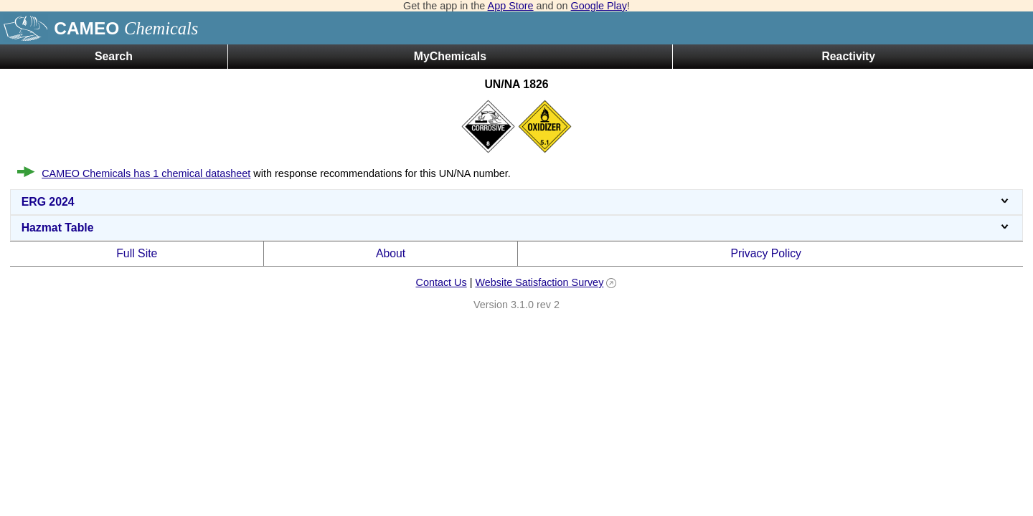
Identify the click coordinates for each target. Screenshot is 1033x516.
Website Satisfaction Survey (539, 282)
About (390, 253)
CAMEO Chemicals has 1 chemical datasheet (146, 173)
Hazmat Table (517, 227)
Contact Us (440, 282)
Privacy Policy (765, 253)
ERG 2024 (517, 202)
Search (114, 56)
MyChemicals (450, 56)
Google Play (599, 5)
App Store (511, 5)
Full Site (136, 253)
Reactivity (848, 56)
